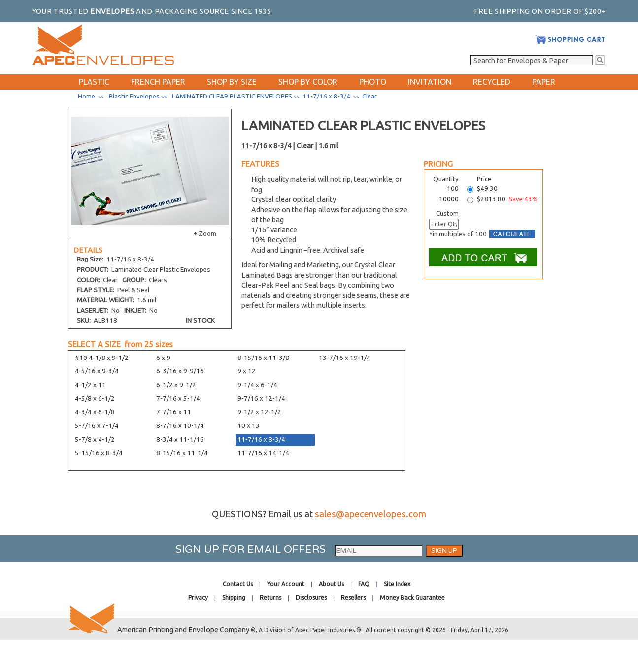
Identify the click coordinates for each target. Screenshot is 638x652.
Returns (270, 597)
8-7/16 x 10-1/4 (180, 425)
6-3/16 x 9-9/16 (180, 371)
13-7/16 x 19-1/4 (344, 357)
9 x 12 (246, 371)
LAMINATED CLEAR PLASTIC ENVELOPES (232, 96)
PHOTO (372, 81)
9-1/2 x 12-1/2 (259, 412)
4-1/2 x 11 (90, 385)
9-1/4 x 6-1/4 (257, 385)
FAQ (363, 584)
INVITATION (429, 81)
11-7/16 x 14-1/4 (263, 452)
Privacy (198, 597)
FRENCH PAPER (158, 81)
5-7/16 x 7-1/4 (97, 425)
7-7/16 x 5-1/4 (178, 398)
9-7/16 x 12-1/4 (261, 398)
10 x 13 (248, 425)
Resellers (353, 597)
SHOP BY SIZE (232, 81)
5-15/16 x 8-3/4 (99, 452)
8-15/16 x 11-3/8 (263, 357)
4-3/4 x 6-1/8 (95, 412)
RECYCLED (491, 81)
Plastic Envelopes (134, 96)
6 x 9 (163, 357)
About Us (331, 584)
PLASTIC (94, 81)
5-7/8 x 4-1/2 (95, 439)
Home (86, 96)
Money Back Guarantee (412, 597)
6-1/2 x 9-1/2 (176, 385)
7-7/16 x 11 (173, 412)
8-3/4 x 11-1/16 (180, 439)
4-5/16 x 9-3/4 (97, 371)
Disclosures (311, 597)
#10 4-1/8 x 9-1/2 (102, 357)
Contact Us (238, 584)
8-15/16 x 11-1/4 (182, 452)
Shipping (233, 597)
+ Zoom (204, 233)
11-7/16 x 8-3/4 (261, 439)
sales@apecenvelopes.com (370, 514)
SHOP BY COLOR (307, 81)
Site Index (397, 584)
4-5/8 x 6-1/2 (95, 398)
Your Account (285, 584)
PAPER (543, 81)
